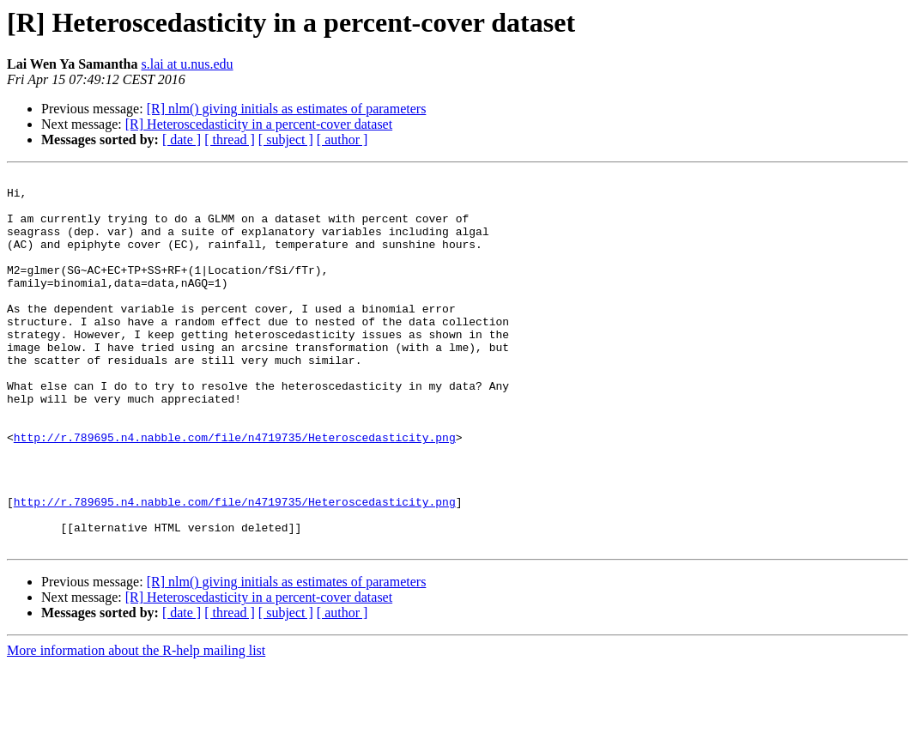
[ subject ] (285, 139)
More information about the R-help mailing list (136, 725)
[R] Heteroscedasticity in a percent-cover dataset (258, 124)
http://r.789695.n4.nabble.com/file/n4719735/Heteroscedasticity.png (235, 491)
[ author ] (342, 139)
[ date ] (181, 139)
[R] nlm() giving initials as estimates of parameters (287, 108)
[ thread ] (229, 139)
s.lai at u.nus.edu (187, 64)
